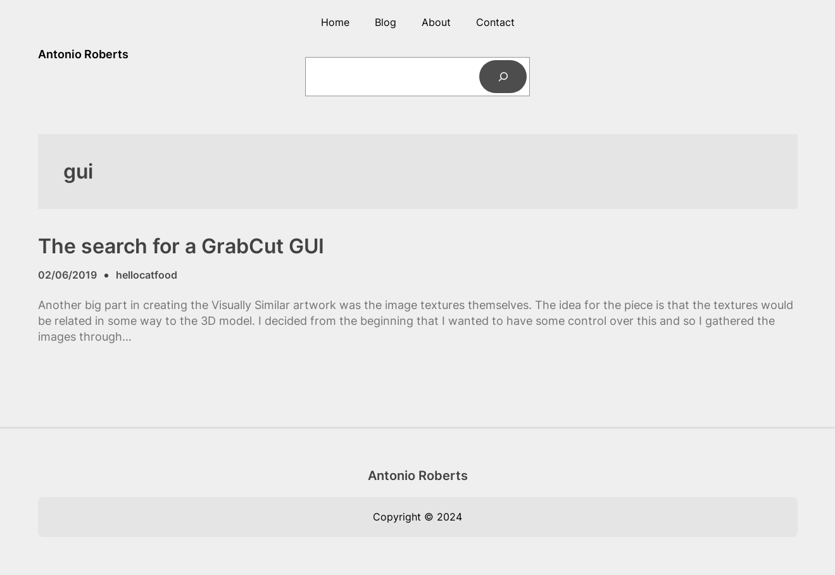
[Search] (503, 76)
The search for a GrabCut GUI (181, 246)
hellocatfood (146, 275)
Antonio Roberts (83, 54)
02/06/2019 (67, 275)
